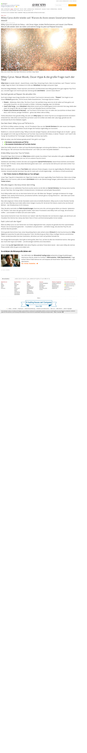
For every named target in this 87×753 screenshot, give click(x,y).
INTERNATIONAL (53, 9)
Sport (15, 287)
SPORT (25, 9)
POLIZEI (48, 9)
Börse (16, 12)
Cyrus (5, 15)
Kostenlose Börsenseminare (55, 285)
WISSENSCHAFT (38, 9)
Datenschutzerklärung (30, 308)
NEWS (2, 9)
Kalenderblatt (17, 294)
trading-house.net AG (56, 283)
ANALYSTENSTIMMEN (12, 10)
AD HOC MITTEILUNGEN (5, 10)
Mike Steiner (59, 308)
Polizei (15, 290)
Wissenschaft (17, 288)
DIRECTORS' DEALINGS (27, 10)
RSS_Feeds (41, 287)
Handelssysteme (30, 287)
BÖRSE (11, 9)
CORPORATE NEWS (20, 10)
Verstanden (59, 312)
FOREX (28, 284)
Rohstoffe (29, 285)
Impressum (20, 308)
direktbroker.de (55, 287)
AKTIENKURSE (7, 9)
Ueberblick (20, 12)
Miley (2, 15)
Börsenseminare (30, 293)
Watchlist (41, 284)
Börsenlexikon (5, 278)
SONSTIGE (60, 9)
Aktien (28, 289)
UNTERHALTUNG (30, 9)
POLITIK (21, 9)
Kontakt (41, 289)
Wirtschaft (16, 284)
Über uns (53, 308)
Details (55, 312)
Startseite (12, 12)
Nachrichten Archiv (43, 288)
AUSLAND (44, 9)
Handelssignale (30, 288)
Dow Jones (3, 288)
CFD (27, 283)
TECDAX (2, 285)
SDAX (2, 287)
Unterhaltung (17, 292)
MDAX (2, 284)
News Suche (71, 5)
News (10, 308)
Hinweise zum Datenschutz (43, 308)
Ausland (16, 289)
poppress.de (54, 288)
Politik (15, 285)
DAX (2, 283)
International (17, 293)
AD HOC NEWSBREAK (43, 283)
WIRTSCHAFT (16, 9)
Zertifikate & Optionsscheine (30, 291)
